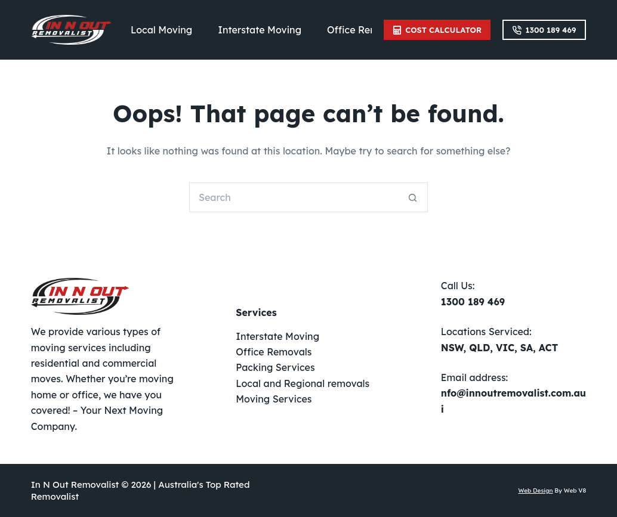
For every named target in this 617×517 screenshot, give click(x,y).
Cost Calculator (437, 30)
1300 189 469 (544, 30)
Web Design (535, 490)
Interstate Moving (259, 30)
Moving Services (273, 399)
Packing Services (275, 367)
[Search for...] (293, 197)
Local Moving (161, 30)
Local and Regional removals (302, 383)
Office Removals (365, 30)
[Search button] (413, 197)
